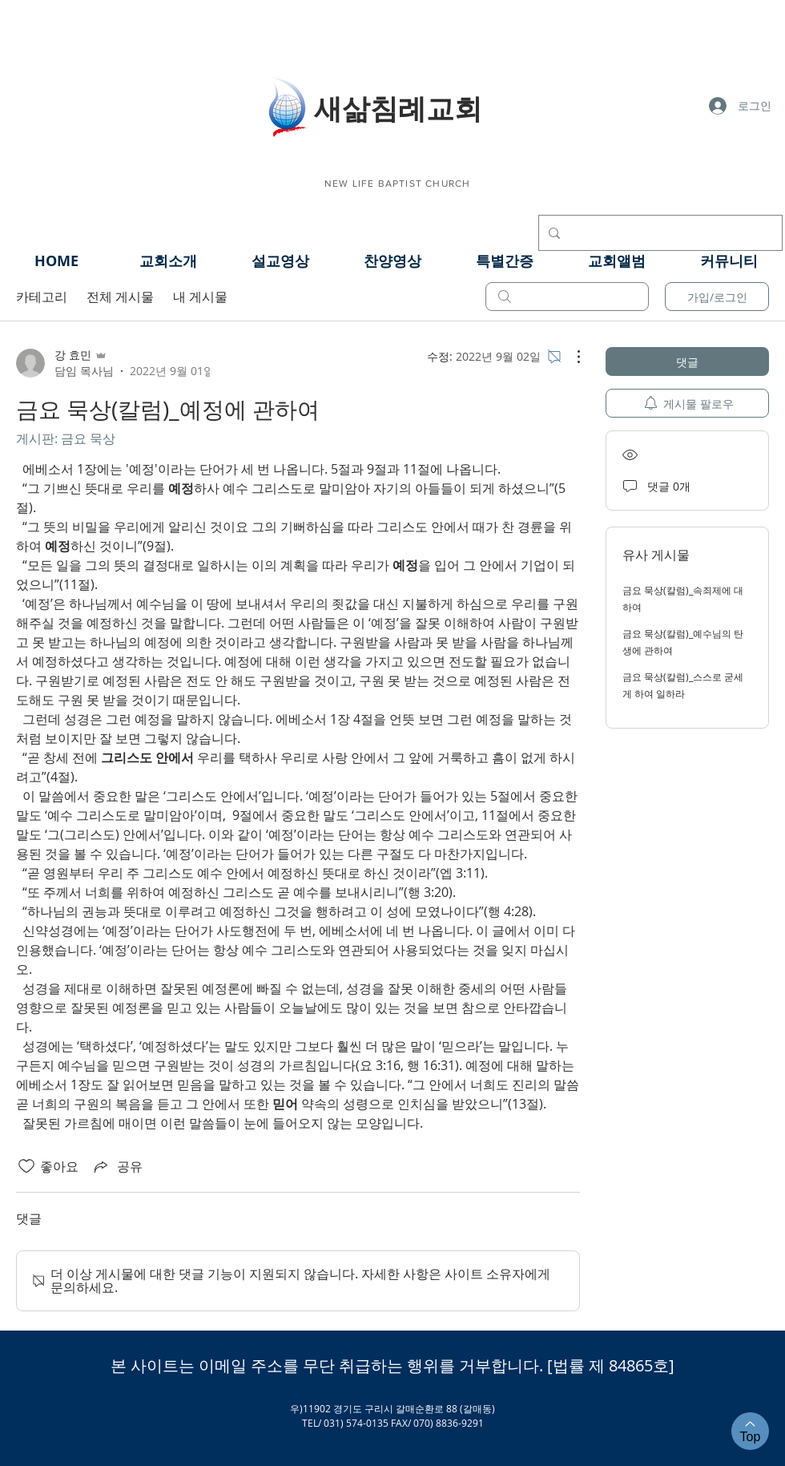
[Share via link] (117, 1166)
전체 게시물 (120, 296)
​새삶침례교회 (398, 107)
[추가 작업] (570, 356)
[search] (567, 296)
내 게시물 (200, 296)
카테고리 (41, 296)
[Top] (750, 1431)
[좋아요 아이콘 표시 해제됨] (26, 1166)
